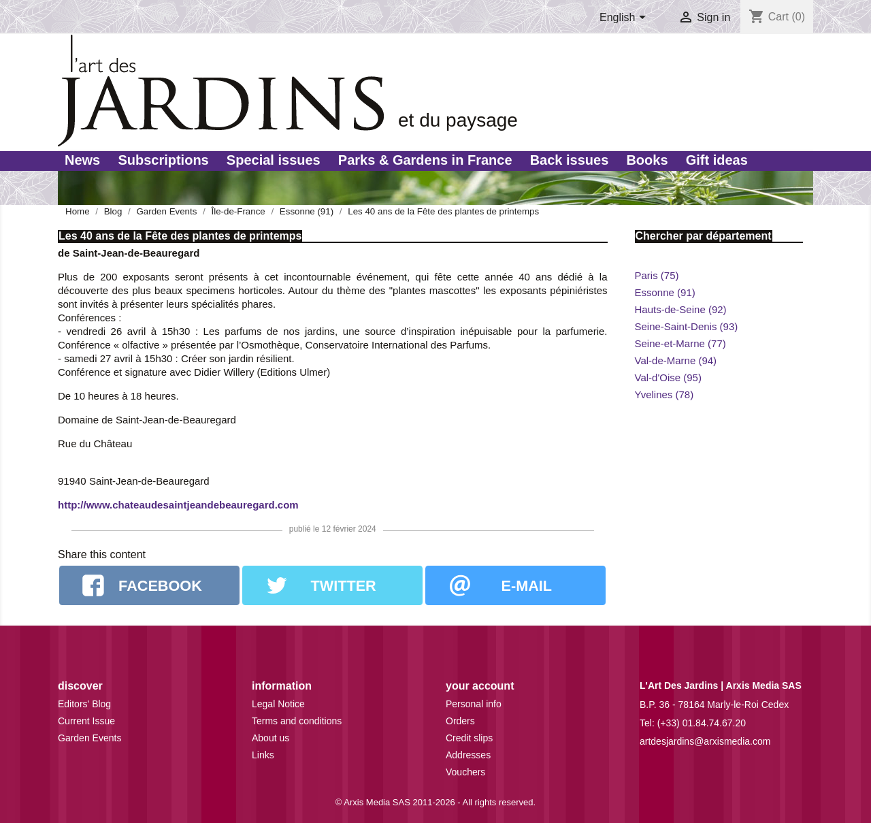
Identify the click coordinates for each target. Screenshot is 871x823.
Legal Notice (278, 703)
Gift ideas (717, 159)
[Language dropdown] (625, 18)
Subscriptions (163, 159)
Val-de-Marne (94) (676, 360)
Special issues (274, 159)
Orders (460, 720)
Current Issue (86, 720)
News (82, 159)
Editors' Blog (84, 703)
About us (270, 737)
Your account (480, 686)
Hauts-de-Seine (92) (681, 309)
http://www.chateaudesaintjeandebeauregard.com (178, 505)
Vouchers (465, 771)
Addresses (468, 754)
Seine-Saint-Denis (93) (686, 326)
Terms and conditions (297, 720)
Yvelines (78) (664, 394)
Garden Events (89, 737)
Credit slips (469, 737)
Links (263, 754)
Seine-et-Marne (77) (680, 343)
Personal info (474, 703)
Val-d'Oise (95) (668, 377)
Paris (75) (657, 275)
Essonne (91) (665, 292)
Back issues (569, 159)
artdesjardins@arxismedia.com (705, 741)
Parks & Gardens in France (425, 159)
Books (647, 159)
